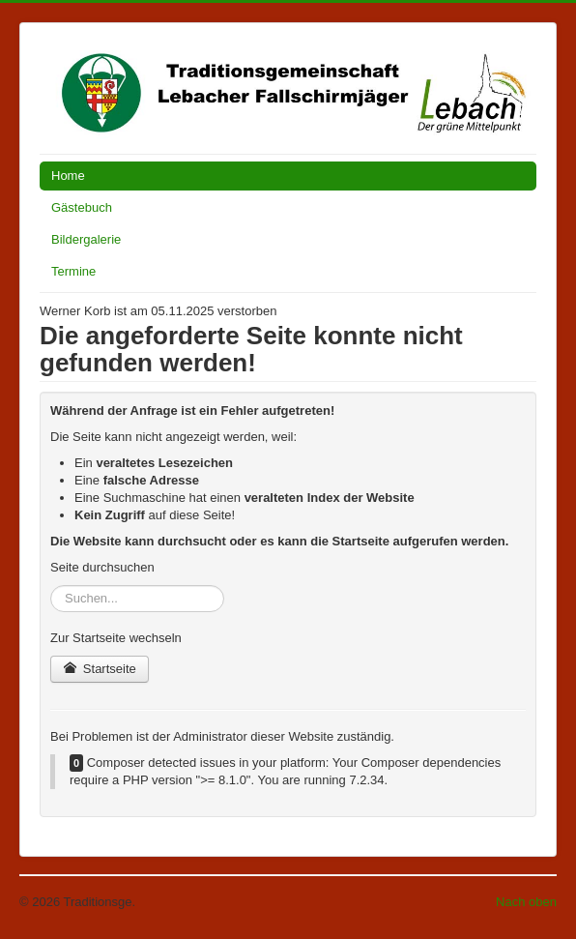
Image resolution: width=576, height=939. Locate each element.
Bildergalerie (86, 239)
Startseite (99, 668)
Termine (73, 271)
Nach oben (526, 902)
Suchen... (50, 585)
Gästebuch (81, 207)
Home (68, 175)
